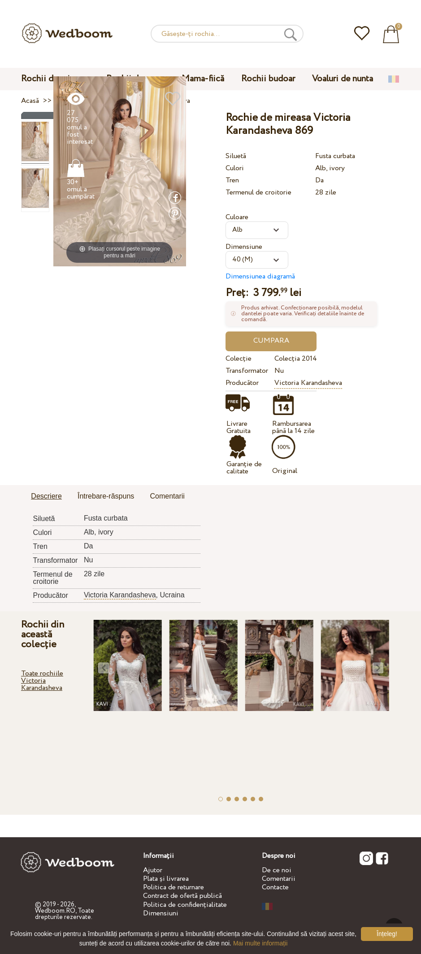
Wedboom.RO (55, 910)
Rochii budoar (268, 78)
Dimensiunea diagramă (260, 276)
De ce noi (276, 870)
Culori (235, 168)
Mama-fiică (203, 78)
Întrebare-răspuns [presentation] (106, 496)
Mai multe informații (260, 943)
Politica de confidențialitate (185, 905)
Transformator (247, 371)
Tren (232, 180)
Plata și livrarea (166, 879)
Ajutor (152, 870)
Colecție (239, 358)
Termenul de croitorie (258, 192)
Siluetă (236, 156)
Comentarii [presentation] (167, 496)
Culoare (237, 217)
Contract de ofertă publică (182, 896)
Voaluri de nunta (342, 78)
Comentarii (278, 879)
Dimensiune (244, 247)
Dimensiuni (160, 913)
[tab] (46, 496)
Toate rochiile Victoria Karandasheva (42, 680)
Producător (242, 383)
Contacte (275, 887)
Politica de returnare (173, 887)
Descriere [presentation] (46, 496)
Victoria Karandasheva (308, 383)
